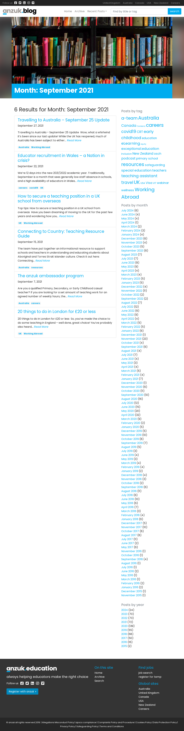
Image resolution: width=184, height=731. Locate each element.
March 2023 (129, 275)
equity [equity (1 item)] (143, 144)
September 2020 (132, 395)
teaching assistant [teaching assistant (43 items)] (139, 176)
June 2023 (127, 263)
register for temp (150, 677)
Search (99, 681)
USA (149, 3)
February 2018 (130, 515)
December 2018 (131, 475)
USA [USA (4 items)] (143, 183)
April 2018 (127, 507)
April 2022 (127, 319)
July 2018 (127, 495)
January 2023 (130, 283)
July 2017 (127, 539)
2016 (124, 642)
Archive (80, 11)
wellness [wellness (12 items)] (127, 190)
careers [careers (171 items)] (155, 125)
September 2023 (132, 251)
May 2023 (127, 267)
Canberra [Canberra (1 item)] (141, 126)
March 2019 (128, 463)
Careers (175, 3)
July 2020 (127, 403)
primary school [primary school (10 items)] (147, 158)
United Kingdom (111, 3)
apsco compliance (86, 722)
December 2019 (131, 431)
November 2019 (131, 435)
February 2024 (131, 230)
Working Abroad (40, 147)
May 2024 (127, 218)
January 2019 (129, 471)
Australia (127, 3)
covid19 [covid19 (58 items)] (128, 131)
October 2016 (130, 555)
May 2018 (127, 503)
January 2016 (129, 587)
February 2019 (130, 467)
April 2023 (127, 271)
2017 (124, 638)
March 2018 (128, 511)
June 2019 (127, 455)
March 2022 (129, 323)
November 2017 (131, 527)
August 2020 (129, 399)
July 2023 (127, 259)
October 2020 (130, 391)
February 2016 (130, 583)
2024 (124, 610)
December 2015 (131, 591)
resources (37, 267)
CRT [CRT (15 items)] (140, 132)
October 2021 (130, 343)
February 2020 (130, 423)
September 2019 (132, 443)
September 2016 (132, 559)
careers (23, 187)
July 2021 (127, 355)
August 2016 (129, 563)
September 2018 (132, 487)
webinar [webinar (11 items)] (163, 183)
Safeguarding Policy (87, 726)
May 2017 (127, 547)
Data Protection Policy (165, 722)
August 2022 (129, 303)
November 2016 (131, 551)
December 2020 (132, 383)
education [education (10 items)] (149, 138)
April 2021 (127, 367)
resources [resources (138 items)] (132, 164)
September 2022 (132, 299)
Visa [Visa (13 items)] (149, 183)
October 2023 (130, 247)
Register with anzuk (22, 691)
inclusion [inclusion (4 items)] (126, 153)
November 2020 (131, 387)
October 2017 (130, 531)
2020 (124, 626)
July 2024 (127, 210)
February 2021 (130, 375)
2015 (124, 646)
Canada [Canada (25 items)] (128, 125)
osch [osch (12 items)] (157, 153)
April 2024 (127, 222)
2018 (124, 634)
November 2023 (131, 243)
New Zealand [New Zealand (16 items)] (142, 153)
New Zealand (161, 3)
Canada (139, 3)
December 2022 (132, 287)
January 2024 (130, 234)
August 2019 (128, 447)
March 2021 (128, 371)
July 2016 (127, 567)
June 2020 (128, 407)
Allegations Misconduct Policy (58, 722)
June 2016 (127, 571)
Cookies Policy (144, 722)
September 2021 (132, 347)
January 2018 (129, 519)
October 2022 (130, 295)
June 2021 (127, 359)
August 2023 (129, 255)
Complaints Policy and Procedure (116, 722)
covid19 (33, 187)
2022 (124, 618)
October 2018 (130, 483)
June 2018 (127, 499)
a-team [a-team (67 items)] (129, 118)
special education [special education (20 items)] (136, 170)
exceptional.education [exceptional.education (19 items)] (140, 148)
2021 (124, 622)
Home (68, 11)
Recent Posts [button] (96, 11)
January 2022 (130, 331)
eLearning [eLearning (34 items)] (130, 143)
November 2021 (131, 339)
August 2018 (129, 491)
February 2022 (130, 327)
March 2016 (128, 579)
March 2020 (129, 419)
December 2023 (132, 238)
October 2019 (130, 439)
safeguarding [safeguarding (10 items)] (155, 165)
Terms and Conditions (112, 726)
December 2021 (131, 335)
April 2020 (127, 415)
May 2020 (127, 411)
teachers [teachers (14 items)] (159, 170)
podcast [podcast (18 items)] (128, 158)
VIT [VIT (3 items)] (154, 183)
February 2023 (130, 279)
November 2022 (131, 291)
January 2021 (129, 379)
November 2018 (131, 479)
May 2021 (127, 363)
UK (41, 187)
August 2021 (128, 351)
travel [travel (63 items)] (127, 182)
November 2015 (131, 595)
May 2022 (127, 315)
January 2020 (130, 427)
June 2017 (127, 543)
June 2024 (128, 214)
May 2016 (127, 575)
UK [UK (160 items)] (137, 182)
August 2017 (129, 535)
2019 (124, 630)
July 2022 (127, 307)
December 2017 (131, 523)
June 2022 (127, 311)
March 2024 (129, 226)
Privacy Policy (67, 726)
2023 (124, 614)
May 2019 (127, 459)
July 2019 (127, 451)
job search (145, 673)
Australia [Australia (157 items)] (148, 118)
